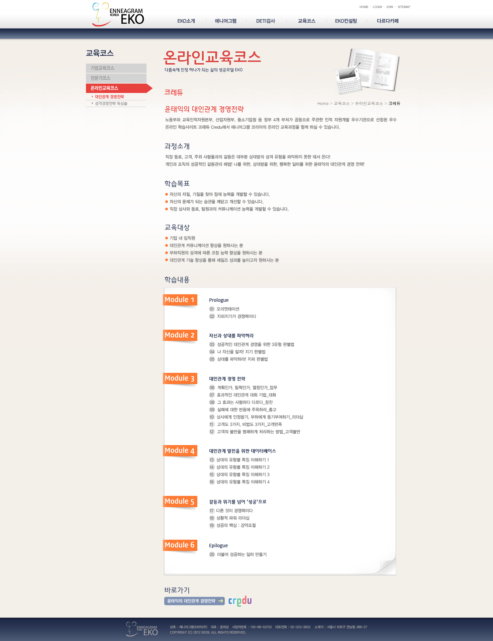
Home (323, 103)
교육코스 (342, 103)
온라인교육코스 (369, 103)
